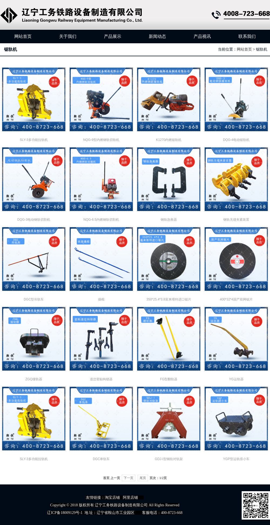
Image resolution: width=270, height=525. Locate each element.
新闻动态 (157, 36)
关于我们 (67, 36)
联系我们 (247, 36)
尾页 (143, 478)
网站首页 (23, 36)
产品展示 (112, 36)
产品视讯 (202, 36)
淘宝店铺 (112, 498)
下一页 (128, 478)
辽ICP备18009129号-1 (64, 513)
